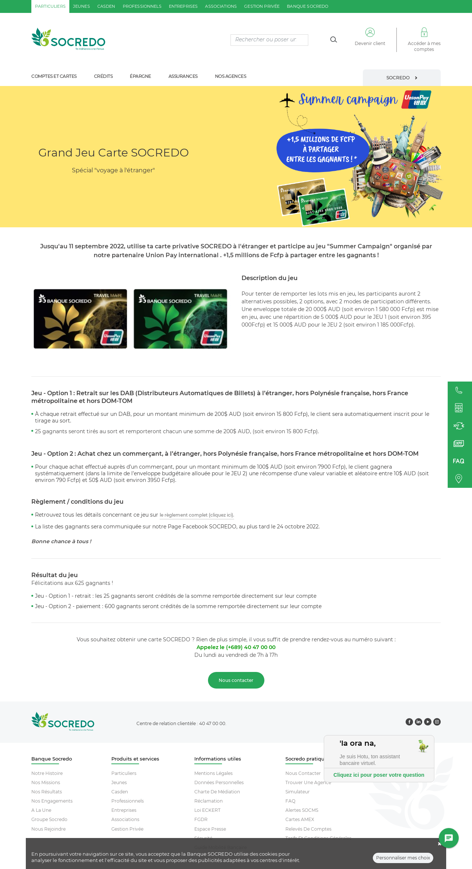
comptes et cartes (54, 76)
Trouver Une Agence (308, 782)
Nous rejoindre (48, 829)
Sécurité (203, 838)
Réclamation (208, 801)
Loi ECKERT (207, 810)
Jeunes (119, 782)
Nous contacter (303, 773)
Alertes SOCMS (301, 810)
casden (106, 6)
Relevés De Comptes (308, 829)
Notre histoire (47, 773)
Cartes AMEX (299, 819)
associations (221, 6)
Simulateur (297, 791)
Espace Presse (210, 829)
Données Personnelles (219, 782)
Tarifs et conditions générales (318, 838)
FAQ (290, 801)
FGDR (201, 819)
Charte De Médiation (217, 791)
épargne (140, 76)
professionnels (142, 6)
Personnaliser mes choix (403, 860)
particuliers (50, 6)
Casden (119, 791)
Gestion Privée (127, 829)
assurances (183, 76)
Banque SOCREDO (307, 6)
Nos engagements (52, 801)
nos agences (230, 76)
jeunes (81, 6)
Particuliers (123, 773)
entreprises (183, 6)
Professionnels (127, 801)
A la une (41, 810)
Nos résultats (46, 791)
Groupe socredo (49, 819)
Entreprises (123, 810)
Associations (125, 819)
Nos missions (45, 782)
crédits (103, 76)
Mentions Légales (213, 773)
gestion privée (262, 6)
